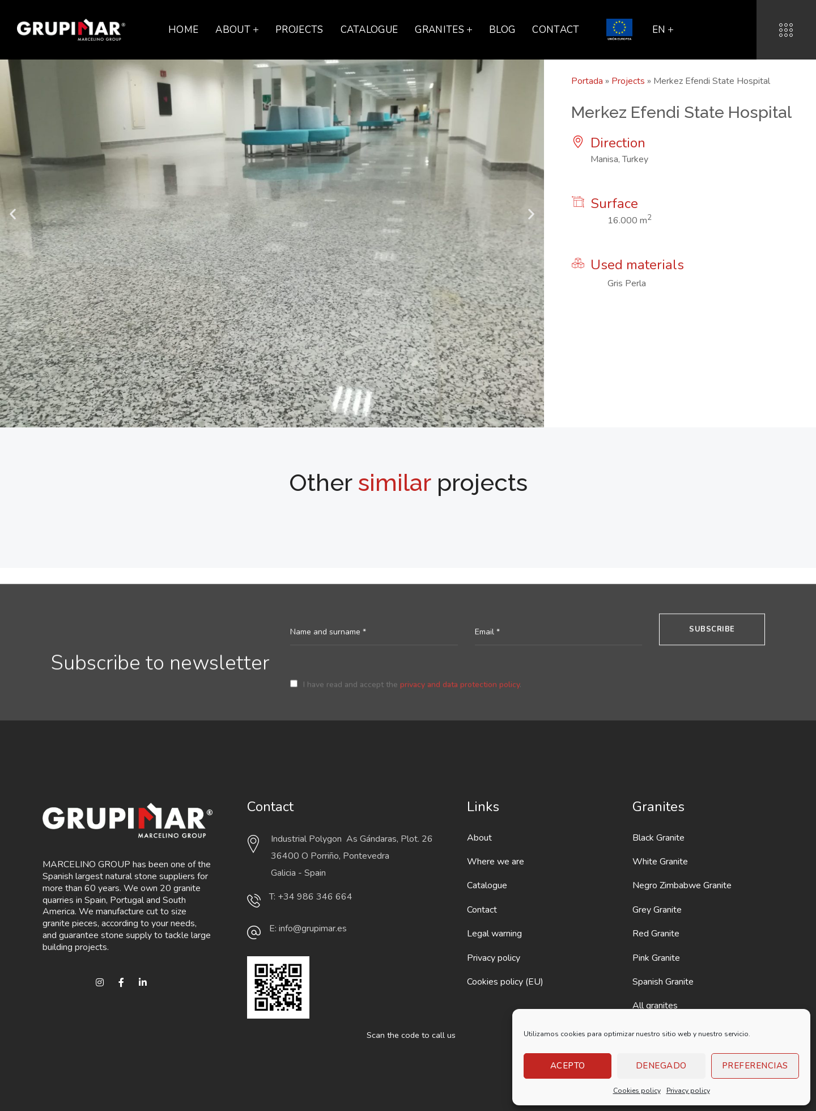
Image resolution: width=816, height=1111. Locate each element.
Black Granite (658, 838)
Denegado (661, 1065)
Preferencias (755, 1065)
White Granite (660, 861)
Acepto (567, 1065)
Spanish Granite (663, 982)
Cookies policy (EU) (505, 982)
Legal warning (494, 933)
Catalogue (487, 885)
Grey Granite (657, 910)
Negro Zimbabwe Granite (682, 885)
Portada (587, 81)
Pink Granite (656, 958)
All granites (655, 1005)
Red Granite (655, 933)
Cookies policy (637, 1090)
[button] (13, 214)
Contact (482, 910)
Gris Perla (626, 283)
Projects (628, 81)
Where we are (495, 861)
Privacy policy (688, 1090)
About (479, 838)
